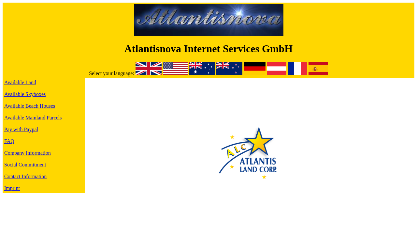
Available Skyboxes (25, 94)
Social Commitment (25, 164)
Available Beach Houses (29, 106)
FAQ (9, 141)
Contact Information (25, 176)
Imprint (12, 188)
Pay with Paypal (21, 129)
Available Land (20, 82)
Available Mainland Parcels (33, 117)
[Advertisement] (249, 97)
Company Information (27, 153)
